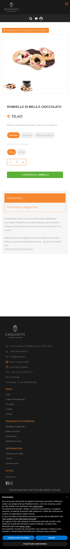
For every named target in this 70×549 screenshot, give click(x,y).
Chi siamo (10, 404)
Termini (9, 458)
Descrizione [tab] (14, 197)
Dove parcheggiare (19, 367)
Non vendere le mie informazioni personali (19, 519)
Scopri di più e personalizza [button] (35, 544)
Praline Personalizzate (15, 399)
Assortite (13, 134)
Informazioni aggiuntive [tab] (22, 207)
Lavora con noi (12, 463)
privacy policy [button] (25, 526)
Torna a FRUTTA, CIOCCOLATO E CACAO (25, 30)
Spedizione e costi (13, 441)
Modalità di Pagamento (15, 426)
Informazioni (11, 436)
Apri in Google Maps (19, 362)
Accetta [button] (51, 538)
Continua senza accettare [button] (18, 538)
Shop (8, 394)
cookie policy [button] (38, 506)
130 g (11, 151)
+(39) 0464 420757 (19, 351)
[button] (67, 497)
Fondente (27, 134)
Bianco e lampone (44, 134)
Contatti (9, 409)
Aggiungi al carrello (36, 175)
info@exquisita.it (17, 356)
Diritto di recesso (13, 431)
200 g (21, 151)
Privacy (9, 414)
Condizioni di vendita (14, 454)
